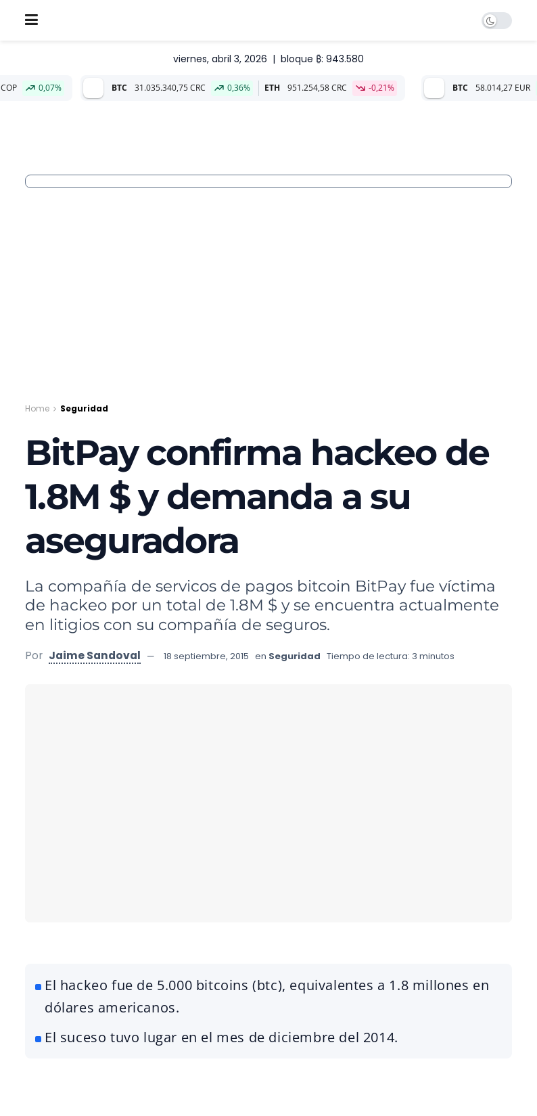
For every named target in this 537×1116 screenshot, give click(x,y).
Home (37, 408)
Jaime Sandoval (95, 655)
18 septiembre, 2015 (206, 656)
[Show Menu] (31, 20)
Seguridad (84, 408)
